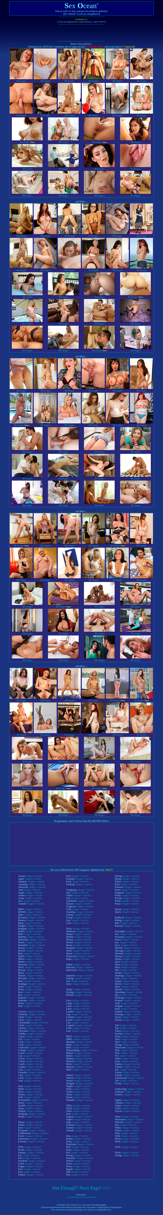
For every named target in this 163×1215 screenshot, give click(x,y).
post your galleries (74, 1197)
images (21, 79)
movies (38, 876)
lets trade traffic (89, 1197)
